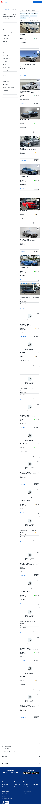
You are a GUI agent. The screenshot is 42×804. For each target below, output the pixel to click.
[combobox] (14, 6)
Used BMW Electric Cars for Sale (8, 751)
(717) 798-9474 (23, 160)
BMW (21, 13)
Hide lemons (34, 13)
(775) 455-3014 (23, 308)
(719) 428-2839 (23, 575)
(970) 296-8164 (23, 660)
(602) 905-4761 (23, 603)
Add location (14, 11)
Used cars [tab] (7, 9)
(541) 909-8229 (23, 484)
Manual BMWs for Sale (6, 748)
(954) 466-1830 (23, 251)
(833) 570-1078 (23, 427)
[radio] (3, 18)
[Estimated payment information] (25, 40)
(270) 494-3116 (23, 688)
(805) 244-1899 (23, 364)
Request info (36, 46)
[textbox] (36, 20)
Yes (5, 18)
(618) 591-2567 (23, 541)
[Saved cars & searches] (31, 2)
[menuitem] (10, 2)
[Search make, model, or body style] (30, 10)
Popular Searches (21, 760)
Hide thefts (22, 17)
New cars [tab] (14, 9)
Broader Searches (21, 743)
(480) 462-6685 (23, 75)
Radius (4, 14)
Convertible (27, 13)
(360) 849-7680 (23, 46)
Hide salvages (33, 15)
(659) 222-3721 (23, 188)
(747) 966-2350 (23, 399)
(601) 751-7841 (23, 336)
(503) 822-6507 (23, 279)
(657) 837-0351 (23, 632)
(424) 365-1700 (23, 103)
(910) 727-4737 (23, 717)
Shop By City (21, 756)
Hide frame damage (24, 15)
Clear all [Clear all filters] (28, 17)
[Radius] (14, 14)
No (8, 18)
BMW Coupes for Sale (6, 746)
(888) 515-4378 (23, 512)
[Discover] (27, 2)
